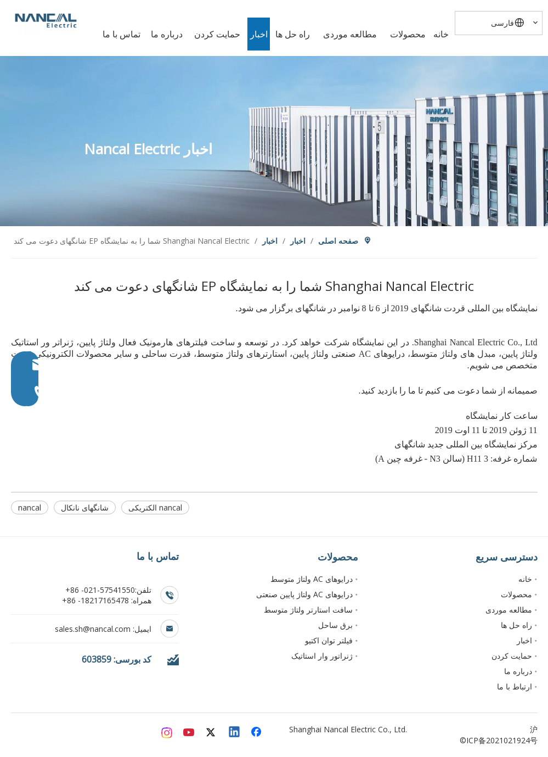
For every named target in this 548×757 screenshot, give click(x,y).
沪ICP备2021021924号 (502, 734)
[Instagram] (167, 733)
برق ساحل (335, 625)
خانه (525, 579)
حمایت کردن (511, 656)
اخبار (524, 640)
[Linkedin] (235, 733)
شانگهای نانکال (85, 507)
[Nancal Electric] (45, 20)
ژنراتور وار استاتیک (322, 656)
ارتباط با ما (514, 686)
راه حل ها (516, 625)
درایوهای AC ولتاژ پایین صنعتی (304, 594)
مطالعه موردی (508, 609)
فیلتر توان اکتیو (329, 640)
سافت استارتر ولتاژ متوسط (308, 609)
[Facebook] (257, 733)
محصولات (516, 594)
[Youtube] (190, 733)
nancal (29, 507)
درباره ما (518, 671)
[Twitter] (212, 733)
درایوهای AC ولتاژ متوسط (311, 579)
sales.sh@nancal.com (94, 629)
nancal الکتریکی (155, 507)
